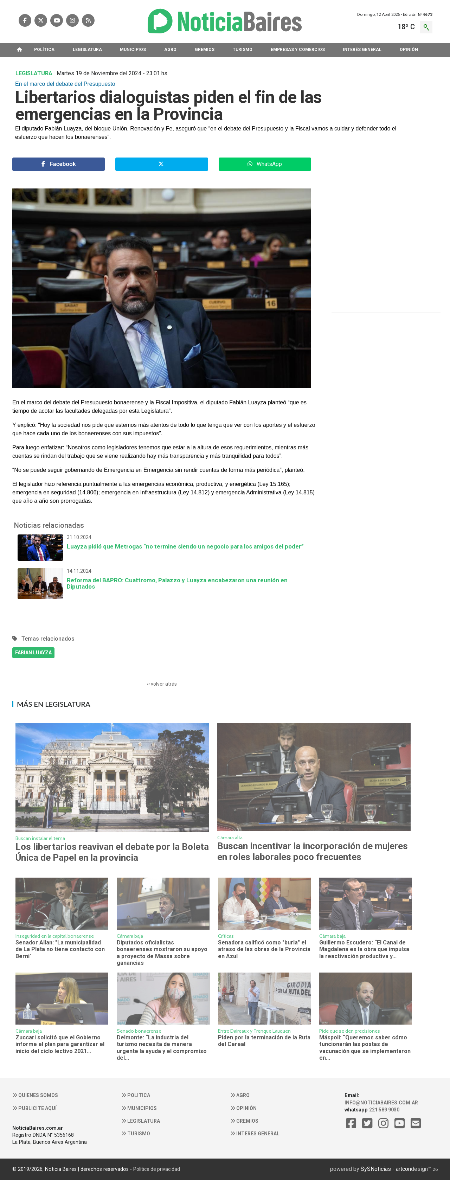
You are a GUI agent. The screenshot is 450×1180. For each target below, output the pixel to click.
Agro (240, 1095)
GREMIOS (204, 49)
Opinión (243, 1108)
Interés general (254, 1133)
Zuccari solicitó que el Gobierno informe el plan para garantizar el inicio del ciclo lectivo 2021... (59, 1044)
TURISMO (242, 49)
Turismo (135, 1133)
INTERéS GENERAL (362, 49)
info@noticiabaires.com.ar (381, 1102)
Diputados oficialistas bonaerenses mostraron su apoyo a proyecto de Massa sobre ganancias (162, 952)
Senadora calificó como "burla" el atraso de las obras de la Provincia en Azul (264, 949)
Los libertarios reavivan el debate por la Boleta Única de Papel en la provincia (112, 852)
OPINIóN (409, 49)
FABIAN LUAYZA (33, 652)
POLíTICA (44, 49)
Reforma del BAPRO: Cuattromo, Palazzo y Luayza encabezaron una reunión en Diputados (162, 579)
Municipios (139, 1108)
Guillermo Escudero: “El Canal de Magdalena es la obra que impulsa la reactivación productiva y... (364, 949)
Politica (135, 1095)
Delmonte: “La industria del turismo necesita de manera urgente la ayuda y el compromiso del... (162, 1047)
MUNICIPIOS (133, 49)
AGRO (170, 49)
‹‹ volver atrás (162, 684)
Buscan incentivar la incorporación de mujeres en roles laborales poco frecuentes (312, 851)
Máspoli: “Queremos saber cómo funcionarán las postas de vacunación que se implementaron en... (365, 1047)
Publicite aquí (34, 1108)
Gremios (244, 1121)
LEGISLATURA (87, 49)
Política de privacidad (156, 1169)
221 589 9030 (384, 1109)
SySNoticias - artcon (386, 1169)
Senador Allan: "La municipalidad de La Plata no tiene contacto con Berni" (60, 949)
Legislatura (140, 1121)
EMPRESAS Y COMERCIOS (298, 49)
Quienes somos (35, 1095)
